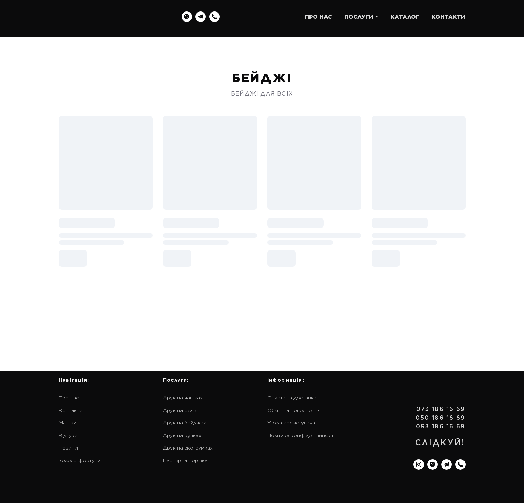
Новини (68, 448)
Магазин (69, 423)
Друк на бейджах (184, 423)
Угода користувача (291, 423)
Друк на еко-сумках (188, 448)
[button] (187, 16)
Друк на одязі (180, 410)
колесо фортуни (80, 460)
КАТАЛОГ (404, 17)
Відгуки (68, 435)
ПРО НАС (318, 17)
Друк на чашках (183, 398)
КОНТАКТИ (449, 17)
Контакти (70, 410)
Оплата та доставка (291, 398)
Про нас (69, 398)
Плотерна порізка (185, 460)
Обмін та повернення (294, 410)
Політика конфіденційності (301, 435)
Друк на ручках (182, 435)
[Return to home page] (103, 16)
